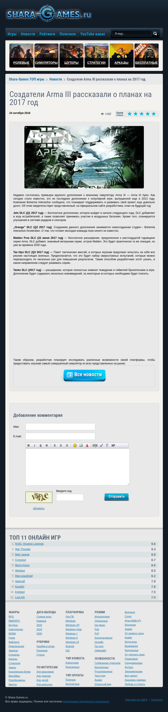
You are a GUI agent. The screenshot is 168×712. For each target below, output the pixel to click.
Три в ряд (100, 675)
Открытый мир (103, 684)
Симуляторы (16, 629)
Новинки (41, 620)
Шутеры (13, 625)
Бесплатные (73, 684)
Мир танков (22, 554)
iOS (68, 650)
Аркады (13, 659)
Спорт (128, 616)
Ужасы (12, 667)
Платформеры (17, 680)
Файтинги (14, 642)
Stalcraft (20, 581)
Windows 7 (72, 633)
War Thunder (23, 549)
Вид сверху (131, 675)
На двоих (100, 625)
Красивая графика (135, 680)
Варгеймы (14, 676)
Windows (71, 620)
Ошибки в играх (46, 646)
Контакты (157, 699)
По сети (99, 646)
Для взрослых (44, 684)
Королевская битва (20, 671)
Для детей (42, 680)
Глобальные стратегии (107, 663)
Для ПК (70, 616)
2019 (39, 629)
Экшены (13, 650)
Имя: (16, 426)
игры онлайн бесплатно (48, 13)
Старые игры (44, 616)
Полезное (42, 650)
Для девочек (44, 676)
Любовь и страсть (135, 684)
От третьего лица (135, 654)
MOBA (12, 633)
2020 (39, 633)
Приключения (16, 646)
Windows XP (73, 625)
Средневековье (134, 663)
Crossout (20, 559)
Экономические (134, 671)
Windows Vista (74, 629)
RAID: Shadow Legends (29, 543)
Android (70, 646)
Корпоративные (104, 637)
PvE (97, 629)
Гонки (12, 637)
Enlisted (20, 592)
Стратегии (14, 663)
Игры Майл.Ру (133, 620)
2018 (39, 625)
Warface (20, 570)
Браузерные (73, 667)
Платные (71, 679)
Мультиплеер (102, 616)
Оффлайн (100, 650)
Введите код (64, 491)
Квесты (13, 684)
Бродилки (130, 624)
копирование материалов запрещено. (86, 701)
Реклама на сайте (136, 699)
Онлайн (99, 642)
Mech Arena (22, 565)
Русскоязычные (104, 671)
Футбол (129, 667)
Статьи (41, 654)
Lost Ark (20, 597)
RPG (11, 616)
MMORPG (14, 620)
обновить (39, 508)
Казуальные (132, 650)
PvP (97, 633)
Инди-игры (131, 641)
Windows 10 (72, 642)
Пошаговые (131, 658)
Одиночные (101, 620)
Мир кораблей (24, 576)
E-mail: (17, 436)
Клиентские (72, 662)
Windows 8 (72, 637)
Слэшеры (14, 654)
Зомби (128, 629)
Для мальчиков (45, 671)
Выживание (131, 646)
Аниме (98, 680)
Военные (130, 612)
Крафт (128, 637)
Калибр (19, 586)
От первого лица (134, 633)
